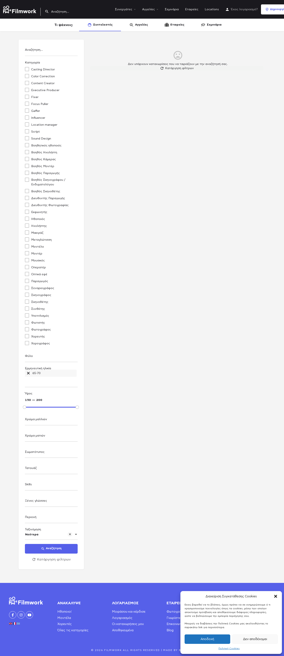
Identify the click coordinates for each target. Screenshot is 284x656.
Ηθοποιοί (64, 611)
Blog (170, 630)
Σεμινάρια (172, 9)
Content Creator (43, 83)
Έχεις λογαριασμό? (244, 9)
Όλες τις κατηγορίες (73, 630)
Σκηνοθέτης (39, 302)
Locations (212, 9)
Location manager (44, 124)
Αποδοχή (207, 639)
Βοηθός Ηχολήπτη (44, 152)
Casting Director (43, 69)
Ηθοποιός (38, 219)
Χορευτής (38, 336)
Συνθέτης (38, 308)
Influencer (38, 117)
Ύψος (28, 393)
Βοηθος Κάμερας (43, 159)
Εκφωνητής (39, 212)
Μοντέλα (64, 618)
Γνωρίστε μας (177, 618)
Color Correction (43, 76)
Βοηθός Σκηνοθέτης (45, 191)
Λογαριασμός (122, 618)
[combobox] (51, 357)
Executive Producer (45, 90)
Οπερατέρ (38, 267)
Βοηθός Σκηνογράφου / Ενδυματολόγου (48, 182)
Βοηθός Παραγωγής (45, 173)
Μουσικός (38, 260)
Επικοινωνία (175, 624)
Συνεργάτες (123, 9)
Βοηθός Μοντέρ (42, 166)
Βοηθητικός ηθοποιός (46, 145)
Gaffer (35, 111)
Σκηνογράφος (41, 295)
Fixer (35, 97)
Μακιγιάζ (37, 232)
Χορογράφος (40, 343)
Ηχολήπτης (39, 226)
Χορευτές (64, 624)
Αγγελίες (148, 9)
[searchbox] (51, 356)
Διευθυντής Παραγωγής (48, 198)
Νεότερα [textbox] (48, 535)
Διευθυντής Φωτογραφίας (50, 205)
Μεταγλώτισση (41, 239)
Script (35, 131)
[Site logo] (20, 8)
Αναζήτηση (51, 549)
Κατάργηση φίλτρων (51, 559)
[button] (276, 596)
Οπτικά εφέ (39, 274)
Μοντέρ (36, 253)
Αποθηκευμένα (123, 630)
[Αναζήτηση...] (51, 51)
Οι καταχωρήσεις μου (128, 624)
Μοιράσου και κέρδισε (128, 611)
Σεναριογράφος (42, 288)
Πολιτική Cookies (229, 648)
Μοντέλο (37, 246)
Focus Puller (39, 104)
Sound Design (41, 138)
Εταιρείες (191, 9)
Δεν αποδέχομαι (255, 639)
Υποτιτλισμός (40, 315)
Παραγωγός (39, 281)
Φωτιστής (38, 322)
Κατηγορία (32, 62)
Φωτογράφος (41, 329)
